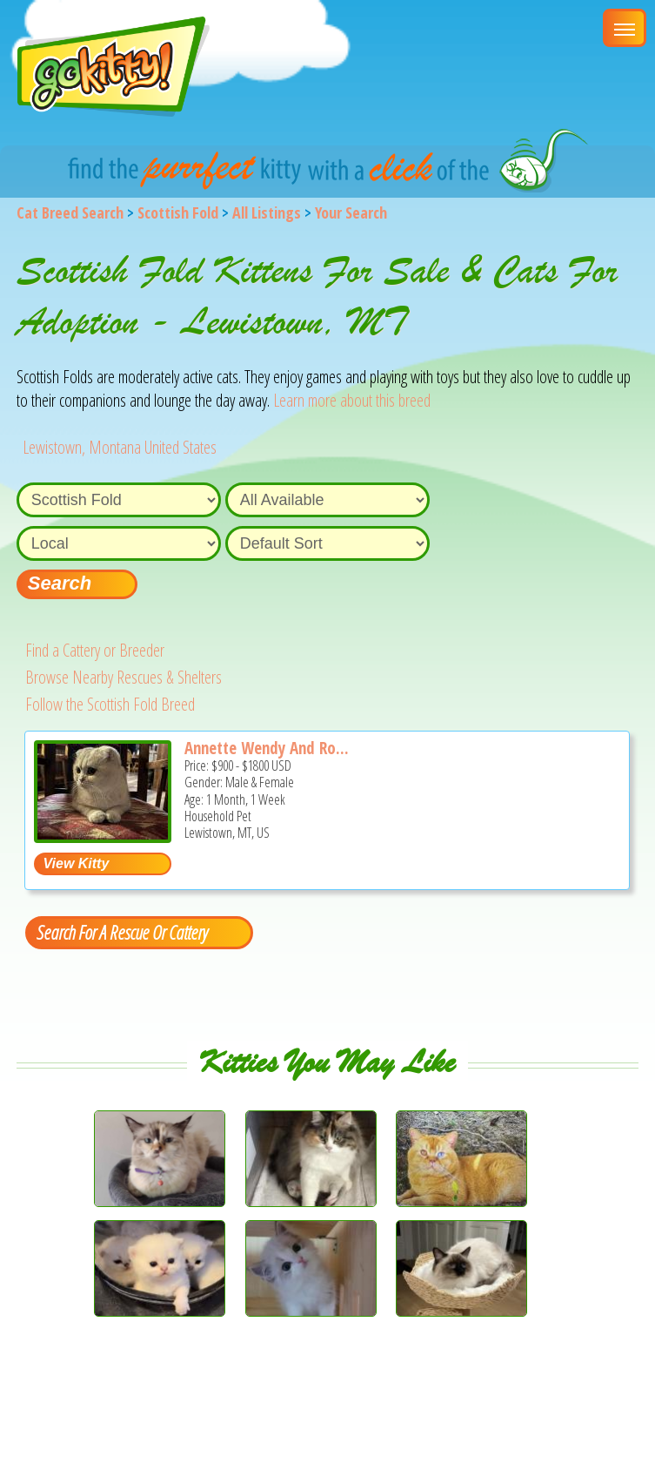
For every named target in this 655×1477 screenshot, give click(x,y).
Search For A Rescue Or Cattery (122, 932)
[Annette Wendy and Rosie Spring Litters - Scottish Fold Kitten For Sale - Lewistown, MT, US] (102, 836)
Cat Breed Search (70, 212)
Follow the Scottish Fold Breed (110, 704)
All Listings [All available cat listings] (266, 212)
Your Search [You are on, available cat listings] (351, 212)
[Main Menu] (624, 28)
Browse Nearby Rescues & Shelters (123, 677)
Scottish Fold (177, 212)
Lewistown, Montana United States (120, 447)
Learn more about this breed (352, 400)
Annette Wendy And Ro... (266, 748)
